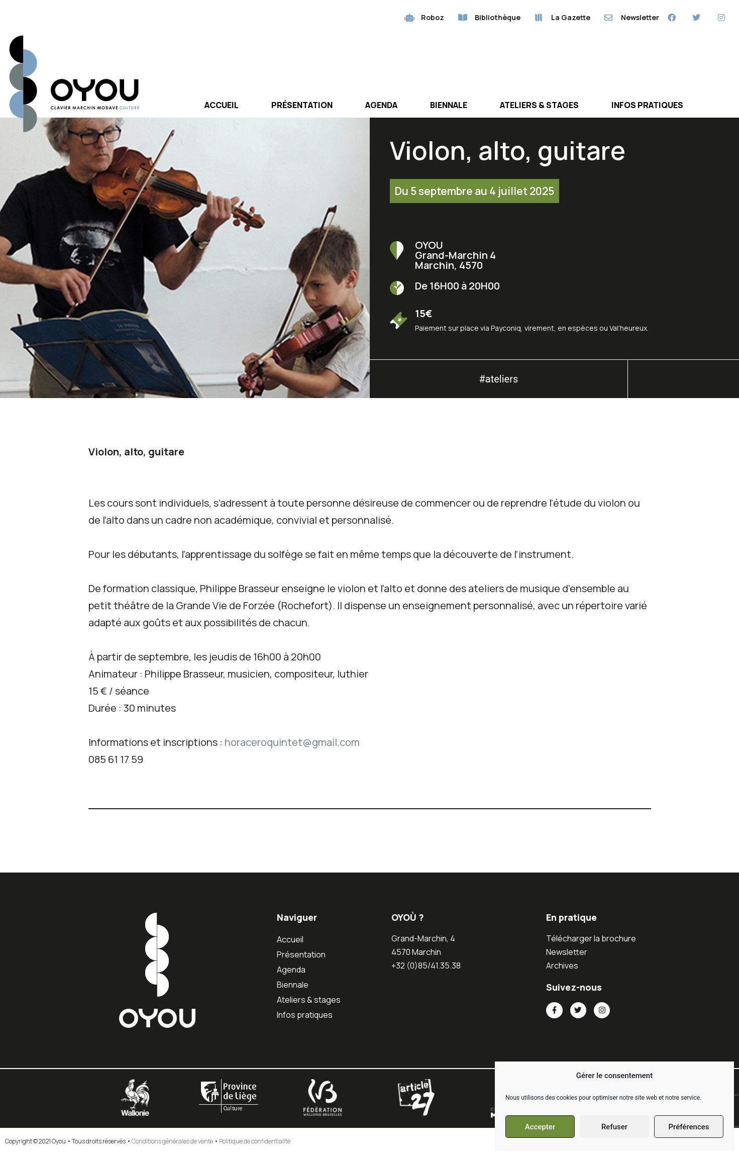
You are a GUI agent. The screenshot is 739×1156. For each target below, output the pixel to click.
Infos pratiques (647, 105)
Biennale (448, 105)
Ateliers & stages (539, 105)
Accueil (221, 105)
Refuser (614, 1126)
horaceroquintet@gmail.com (292, 742)
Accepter (540, 1126)
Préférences (688, 1126)
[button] (684, 382)
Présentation (302, 105)
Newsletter (566, 952)
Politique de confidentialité (254, 1142)
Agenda (381, 105)
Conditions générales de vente (172, 1142)
